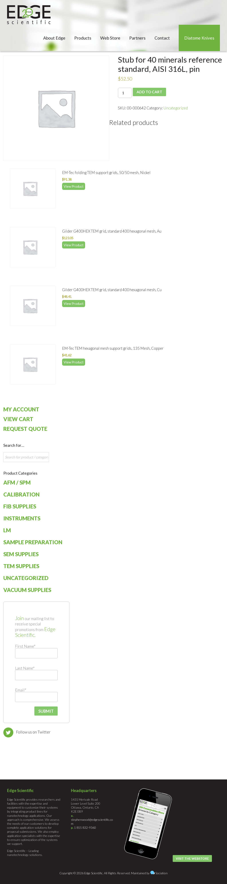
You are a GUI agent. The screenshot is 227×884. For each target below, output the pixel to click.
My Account (21, 409)
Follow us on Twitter (33, 731)
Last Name (25, 668)
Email (20, 689)
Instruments (21, 518)
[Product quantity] (125, 93)
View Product (74, 186)
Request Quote (25, 429)
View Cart (18, 419)
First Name (25, 646)
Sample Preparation (32, 542)
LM (7, 530)
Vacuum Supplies (27, 590)
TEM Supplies (21, 566)
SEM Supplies (21, 554)
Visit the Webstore (192, 858)
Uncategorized (175, 108)
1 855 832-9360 (85, 827)
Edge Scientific (29, 14)
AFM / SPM (17, 482)
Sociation (161, 873)
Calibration (21, 494)
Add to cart (149, 92)
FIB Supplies (19, 506)
